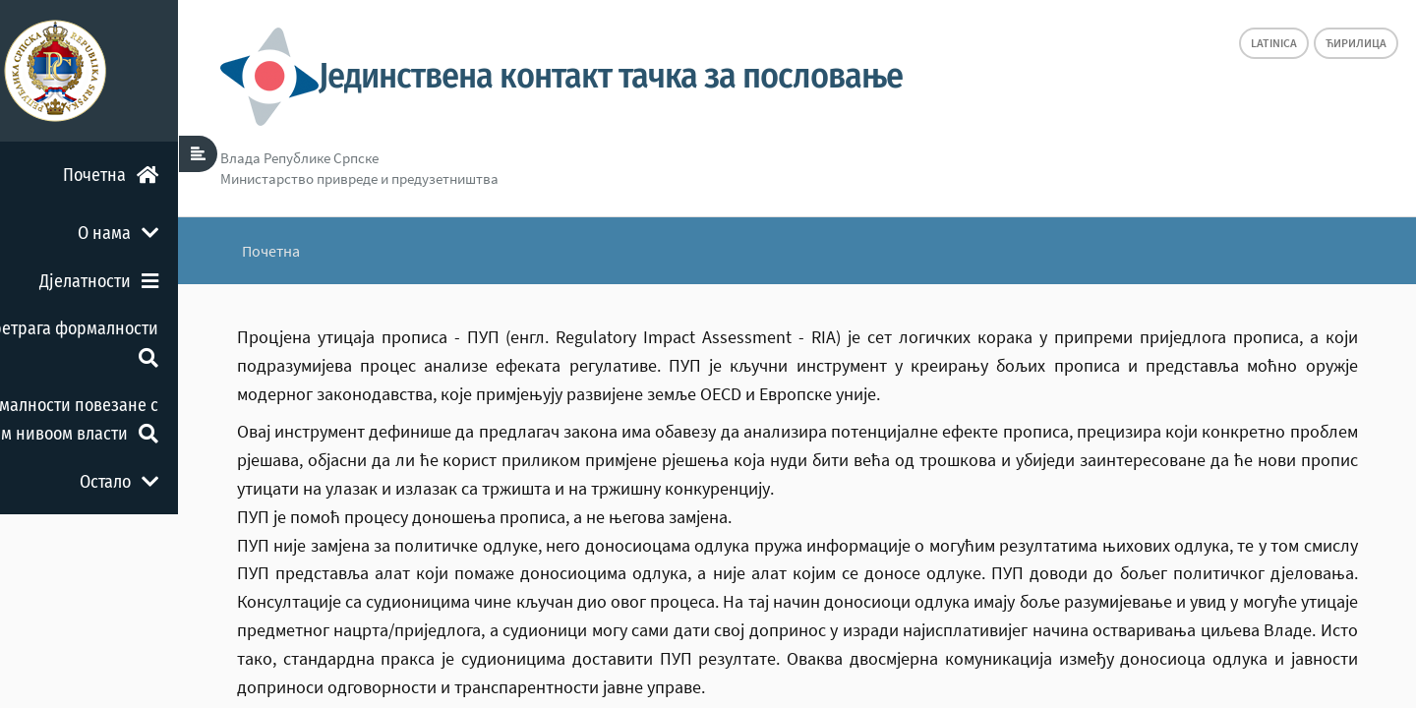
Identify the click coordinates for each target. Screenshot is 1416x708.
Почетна (178, 175)
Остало (187, 482)
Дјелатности (166, 281)
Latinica (1274, 42)
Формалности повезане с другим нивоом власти (126, 419)
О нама (186, 233)
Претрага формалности (137, 341)
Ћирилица (1356, 42)
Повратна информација (135, 542)
